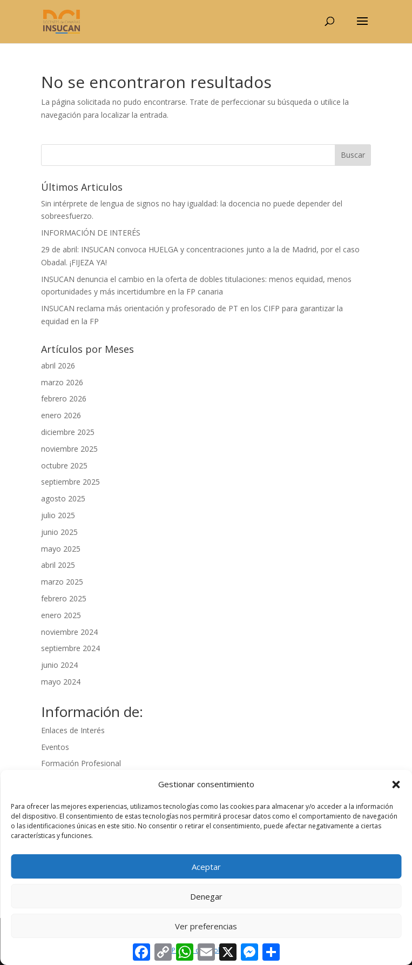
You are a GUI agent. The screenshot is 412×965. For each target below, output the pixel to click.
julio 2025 (58, 515)
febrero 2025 (63, 598)
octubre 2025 (64, 465)
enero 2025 (61, 615)
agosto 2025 (63, 498)
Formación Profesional (81, 763)
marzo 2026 (62, 382)
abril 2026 (58, 365)
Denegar (206, 896)
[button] (395, 784)
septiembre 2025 (70, 482)
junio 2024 (59, 665)
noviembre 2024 (69, 632)
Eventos (55, 747)
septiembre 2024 (70, 648)
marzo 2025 (62, 582)
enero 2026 (61, 415)
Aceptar (206, 866)
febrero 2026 (63, 398)
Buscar (353, 155)
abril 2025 (58, 565)
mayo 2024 (60, 681)
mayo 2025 (60, 549)
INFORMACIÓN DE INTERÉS (90, 232)
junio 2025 (59, 532)
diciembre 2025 (67, 432)
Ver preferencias (206, 926)
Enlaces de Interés (73, 730)
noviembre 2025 (69, 449)
